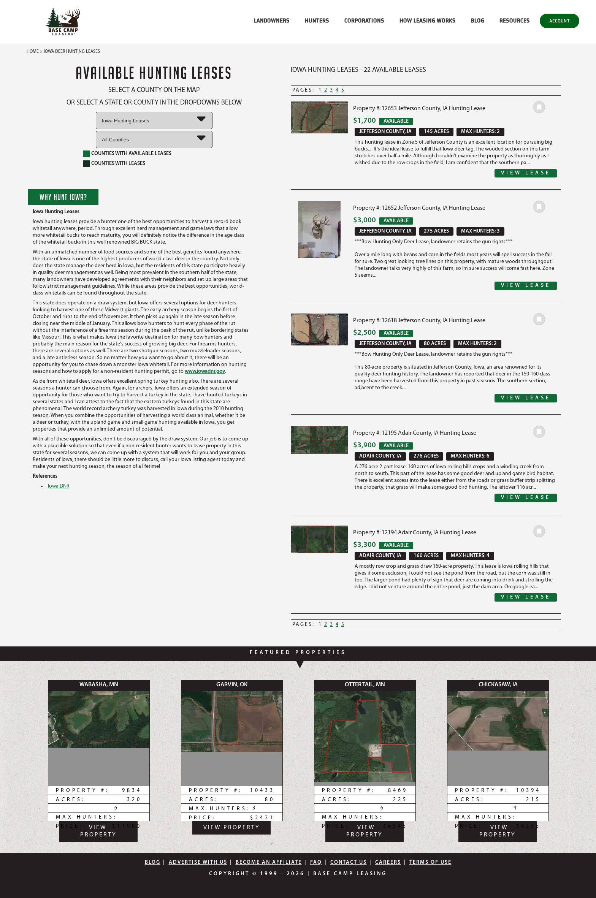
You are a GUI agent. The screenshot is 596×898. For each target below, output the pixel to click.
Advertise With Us (198, 862)
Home (33, 51)
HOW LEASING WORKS (427, 20)
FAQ (316, 862)
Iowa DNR (59, 486)
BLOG (477, 20)
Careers (388, 862)
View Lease (526, 173)
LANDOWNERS (272, 20)
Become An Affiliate (269, 862)
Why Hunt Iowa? (63, 196)
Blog (152, 862)
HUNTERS (317, 20)
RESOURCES (514, 20)
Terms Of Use (430, 862)
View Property (98, 831)
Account (559, 20)
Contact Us (348, 862)
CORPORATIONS (364, 20)
